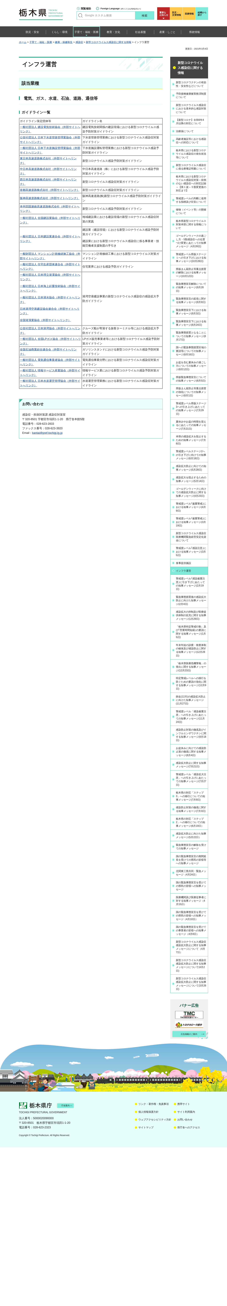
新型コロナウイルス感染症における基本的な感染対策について (191, 112)
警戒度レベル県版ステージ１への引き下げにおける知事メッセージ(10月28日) (191, 292)
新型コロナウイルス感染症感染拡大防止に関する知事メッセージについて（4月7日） (191, 1101)
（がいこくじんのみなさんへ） (121, 8)
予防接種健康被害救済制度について (191, 99)
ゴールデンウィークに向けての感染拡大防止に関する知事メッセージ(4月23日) (191, 577)
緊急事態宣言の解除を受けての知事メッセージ (191, 980)
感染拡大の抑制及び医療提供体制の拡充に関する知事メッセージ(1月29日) (191, 707)
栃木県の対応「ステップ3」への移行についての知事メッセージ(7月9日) (191, 912)
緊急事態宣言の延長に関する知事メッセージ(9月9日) (191, 344)
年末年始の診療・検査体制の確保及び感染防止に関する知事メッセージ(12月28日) (191, 746)
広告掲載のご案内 (186, 1192)
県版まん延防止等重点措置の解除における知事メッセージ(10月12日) (191, 311)
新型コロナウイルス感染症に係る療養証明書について (191, 181)
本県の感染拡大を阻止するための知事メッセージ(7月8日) (191, 509)
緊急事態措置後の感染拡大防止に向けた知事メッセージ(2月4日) (191, 690)
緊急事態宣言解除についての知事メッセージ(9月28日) (191, 328)
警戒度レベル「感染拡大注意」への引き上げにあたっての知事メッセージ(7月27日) (191, 893)
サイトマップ (146, 1286)
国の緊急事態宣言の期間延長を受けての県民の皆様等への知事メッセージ (191, 997)
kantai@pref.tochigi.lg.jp (47, 432)
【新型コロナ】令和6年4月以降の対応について (190, 128)
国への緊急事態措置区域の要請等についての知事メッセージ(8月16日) (191, 407)
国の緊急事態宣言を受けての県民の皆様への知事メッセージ (191, 1030)
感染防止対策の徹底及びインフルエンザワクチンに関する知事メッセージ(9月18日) (191, 839)
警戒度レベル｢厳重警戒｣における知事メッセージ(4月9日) (190, 594)
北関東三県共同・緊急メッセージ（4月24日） (191, 1014)
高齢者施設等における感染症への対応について (191, 151)
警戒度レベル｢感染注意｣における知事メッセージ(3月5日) (190, 640)
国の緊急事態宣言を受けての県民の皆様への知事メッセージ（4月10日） (191, 1063)
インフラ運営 (185, 659)
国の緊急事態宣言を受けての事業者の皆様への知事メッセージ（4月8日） (191, 1082)
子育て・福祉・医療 (40, 42)
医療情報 (189, 13)
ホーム (22, 42)
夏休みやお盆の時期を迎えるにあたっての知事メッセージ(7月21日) (191, 494)
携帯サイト (183, 1262)
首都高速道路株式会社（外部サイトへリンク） (49, 190)
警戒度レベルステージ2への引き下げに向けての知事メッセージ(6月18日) (191, 527)
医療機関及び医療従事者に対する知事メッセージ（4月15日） (191, 1045)
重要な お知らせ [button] (163, 13)
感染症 (79, 42)
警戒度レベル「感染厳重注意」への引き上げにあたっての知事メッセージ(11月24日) (191, 820)
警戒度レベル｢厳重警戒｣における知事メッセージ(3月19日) (190, 610)
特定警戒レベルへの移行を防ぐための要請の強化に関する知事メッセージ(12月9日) (191, 785)
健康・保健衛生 (64, 42)
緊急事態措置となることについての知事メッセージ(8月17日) (191, 390)
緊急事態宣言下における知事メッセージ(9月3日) (191, 359)
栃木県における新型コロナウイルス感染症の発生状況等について (191, 166)
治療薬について (187, 139)
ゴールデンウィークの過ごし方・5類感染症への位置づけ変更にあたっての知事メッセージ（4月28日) (191, 270)
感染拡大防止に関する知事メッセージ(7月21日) (191, 876)
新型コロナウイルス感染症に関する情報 (108, 42)
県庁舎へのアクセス (188, 1286)
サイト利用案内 (186, 1270)
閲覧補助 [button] (86, 8)
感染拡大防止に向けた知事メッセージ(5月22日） (191, 964)
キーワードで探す (80, 15)
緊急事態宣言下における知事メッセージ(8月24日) (191, 374)
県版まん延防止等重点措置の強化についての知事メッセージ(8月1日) (191, 457)
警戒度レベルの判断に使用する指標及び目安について (191, 224)
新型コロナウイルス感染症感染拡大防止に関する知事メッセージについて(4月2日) (191, 1121)
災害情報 (177, 13)
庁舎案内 (70, 1264)
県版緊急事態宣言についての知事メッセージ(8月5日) (191, 440)
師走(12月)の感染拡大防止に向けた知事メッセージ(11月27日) (191, 802)
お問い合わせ (184, 1278)
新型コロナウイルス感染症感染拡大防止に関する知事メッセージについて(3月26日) (191, 1140)
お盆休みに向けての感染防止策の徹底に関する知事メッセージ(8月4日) (191, 858)
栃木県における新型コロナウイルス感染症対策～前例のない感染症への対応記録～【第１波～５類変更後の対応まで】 (191, 203)
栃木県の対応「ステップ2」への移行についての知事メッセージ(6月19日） (191, 947)
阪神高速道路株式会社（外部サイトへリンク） (49, 198)
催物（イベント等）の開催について (191, 238)
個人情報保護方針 (148, 1270)
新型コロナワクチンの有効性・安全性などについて (191, 86)
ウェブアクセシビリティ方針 (154, 1278)
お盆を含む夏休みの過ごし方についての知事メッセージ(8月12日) (191, 425)
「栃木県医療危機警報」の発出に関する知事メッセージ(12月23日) (191, 765)
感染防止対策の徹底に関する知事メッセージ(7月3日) (191, 930)
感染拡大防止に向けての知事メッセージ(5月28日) (191, 544)
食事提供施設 (185, 652)
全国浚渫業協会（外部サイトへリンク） (45, 320)
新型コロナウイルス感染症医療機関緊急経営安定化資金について (191, 625)
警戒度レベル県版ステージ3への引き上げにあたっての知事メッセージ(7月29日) (191, 477)
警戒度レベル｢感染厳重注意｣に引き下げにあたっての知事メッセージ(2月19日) (191, 673)
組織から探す (202, 13)
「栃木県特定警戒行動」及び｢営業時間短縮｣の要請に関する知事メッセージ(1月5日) (190, 727)
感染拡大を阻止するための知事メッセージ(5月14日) (191, 560)
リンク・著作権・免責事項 (153, 1262)
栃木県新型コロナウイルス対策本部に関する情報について (191, 251)
